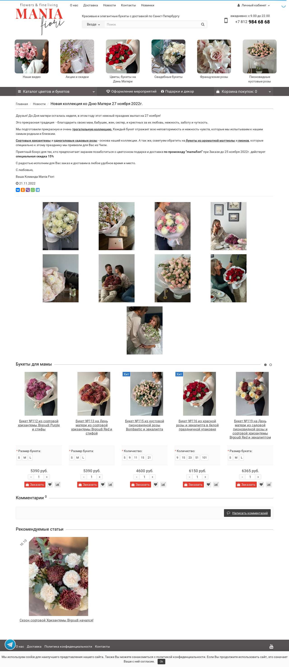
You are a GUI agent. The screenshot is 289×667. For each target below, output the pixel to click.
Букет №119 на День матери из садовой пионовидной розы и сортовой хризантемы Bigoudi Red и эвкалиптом (250, 429)
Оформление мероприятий (131, 91)
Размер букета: (29, 451)
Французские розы (214, 77)
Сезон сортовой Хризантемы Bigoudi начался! (56, 620)
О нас (74, 5)
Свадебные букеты (168, 77)
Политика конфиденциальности (68, 646)
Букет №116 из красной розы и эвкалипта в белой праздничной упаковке (197, 425)
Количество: (133, 451)
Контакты (128, 5)
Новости (109, 5)
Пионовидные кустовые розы (259, 79)
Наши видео (32, 77)
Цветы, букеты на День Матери (123, 79)
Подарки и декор (177, 91)
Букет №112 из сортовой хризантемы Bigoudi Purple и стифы (39, 425)
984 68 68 (252, 22)
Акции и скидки (77, 77)
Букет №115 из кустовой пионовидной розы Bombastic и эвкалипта (144, 425)
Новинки (147, 5)
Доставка (90, 5)
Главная (22, 104)
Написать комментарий (247, 513)
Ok (161, 661)
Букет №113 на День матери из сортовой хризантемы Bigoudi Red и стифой (91, 427)
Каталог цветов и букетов (56, 90)
